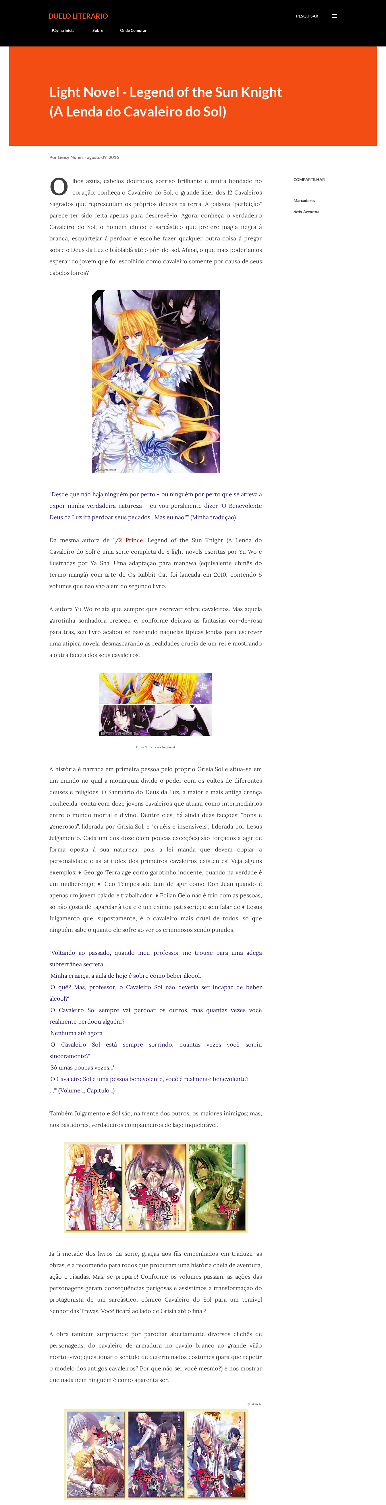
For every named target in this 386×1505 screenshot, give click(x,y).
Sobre (94, 30)
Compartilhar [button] (309, 179)
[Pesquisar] (307, 16)
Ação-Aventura (306, 211)
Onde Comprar (130, 30)
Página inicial (60, 30)
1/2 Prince (128, 540)
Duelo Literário (78, 16)
